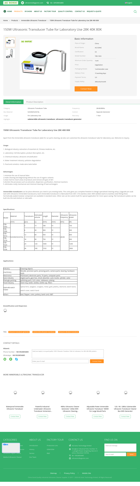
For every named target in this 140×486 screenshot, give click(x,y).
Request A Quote (94, 11)
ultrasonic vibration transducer (68, 332)
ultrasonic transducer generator (19, 332)
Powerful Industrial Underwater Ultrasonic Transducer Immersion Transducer (42, 409)
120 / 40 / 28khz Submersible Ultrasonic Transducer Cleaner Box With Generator (125, 408)
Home (7, 11)
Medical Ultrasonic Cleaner (12, 457)
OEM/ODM (50, 449)
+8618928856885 (22, 352)
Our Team (32, 457)
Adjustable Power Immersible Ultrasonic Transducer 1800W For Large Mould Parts (98, 408)
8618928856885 (19, 355)
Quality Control (65, 11)
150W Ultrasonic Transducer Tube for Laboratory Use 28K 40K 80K (74, 20)
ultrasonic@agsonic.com (34, 3)
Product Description (34, 102)
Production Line (52, 445)
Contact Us (80, 11)
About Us (38, 11)
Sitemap (53, 473)
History (31, 449)
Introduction (33, 445)
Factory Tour (50, 11)
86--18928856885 (57, 3)
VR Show (28, 11)
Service (31, 453)
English (129, 3)
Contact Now (86, 89)
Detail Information (13, 102)
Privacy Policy (69, 473)
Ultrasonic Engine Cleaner (12, 453)
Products (18, 11)
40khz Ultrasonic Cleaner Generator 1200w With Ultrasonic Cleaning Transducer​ (70, 409)
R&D (48, 453)
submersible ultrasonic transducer (44, 332)
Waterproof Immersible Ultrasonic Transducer (14, 407)
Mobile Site (86, 473)
